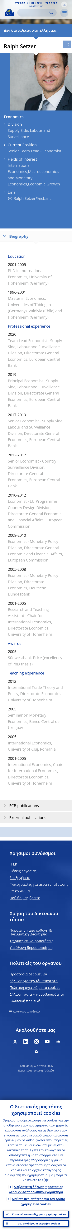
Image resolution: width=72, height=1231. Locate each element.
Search (51, 12)
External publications (23, 817)
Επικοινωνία (20, 891)
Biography (14, 236)
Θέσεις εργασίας (23, 871)
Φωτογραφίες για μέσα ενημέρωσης (39, 884)
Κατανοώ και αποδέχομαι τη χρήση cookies (39, 1214)
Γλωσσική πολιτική (25, 1001)
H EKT (14, 864)
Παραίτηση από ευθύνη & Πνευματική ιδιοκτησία (31, 932)
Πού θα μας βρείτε (25, 897)
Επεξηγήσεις (20, 877)
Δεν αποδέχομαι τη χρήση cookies (39, 1223)
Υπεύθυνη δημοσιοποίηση (31, 947)
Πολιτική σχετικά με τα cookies (35, 987)
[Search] (34, 12)
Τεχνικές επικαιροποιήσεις (31, 941)
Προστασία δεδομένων (28, 974)
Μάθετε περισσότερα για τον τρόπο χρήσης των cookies (38, 1201)
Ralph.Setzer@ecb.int (32, 198)
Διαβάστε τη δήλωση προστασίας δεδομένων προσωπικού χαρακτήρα (36, 1189)
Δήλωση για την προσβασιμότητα (37, 994)
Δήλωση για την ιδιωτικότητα (34, 980)
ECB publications (20, 805)
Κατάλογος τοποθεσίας (27, 1011)
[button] (64, 4)
